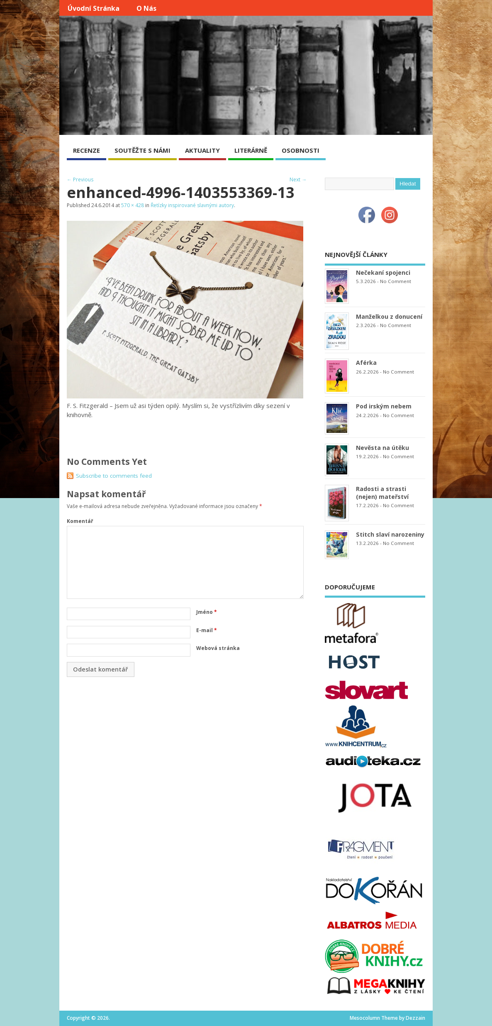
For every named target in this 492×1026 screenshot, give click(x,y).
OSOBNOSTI (300, 150)
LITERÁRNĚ (250, 150)
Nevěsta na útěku (382, 448)
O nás (146, 8)
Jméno (206, 612)
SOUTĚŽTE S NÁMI (142, 150)
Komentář (80, 521)
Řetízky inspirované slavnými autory (192, 205)
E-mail (206, 630)
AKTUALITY (202, 150)
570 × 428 (132, 205)
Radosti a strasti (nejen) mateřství (382, 493)
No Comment (395, 281)
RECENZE (86, 150)
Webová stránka (218, 648)
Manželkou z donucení (389, 316)
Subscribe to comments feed (114, 475)
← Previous (80, 179)
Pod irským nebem (384, 406)
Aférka (366, 362)
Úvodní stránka (93, 8)
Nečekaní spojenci (383, 272)
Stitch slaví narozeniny (390, 534)
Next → (298, 179)
